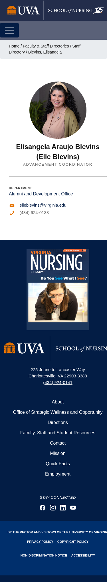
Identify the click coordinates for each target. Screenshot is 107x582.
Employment (57, 474)
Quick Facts (58, 463)
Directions (58, 422)
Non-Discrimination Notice (44, 555)
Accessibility (83, 555)
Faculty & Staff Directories (46, 46)
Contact (58, 443)
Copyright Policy (72, 541)
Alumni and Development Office (41, 193)
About (58, 401)
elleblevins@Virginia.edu (43, 205)
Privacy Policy (40, 541)
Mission (57, 453)
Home (14, 46)
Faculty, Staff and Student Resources (58, 432)
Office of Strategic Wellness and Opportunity (57, 412)
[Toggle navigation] (9, 30)
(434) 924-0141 (57, 382)
